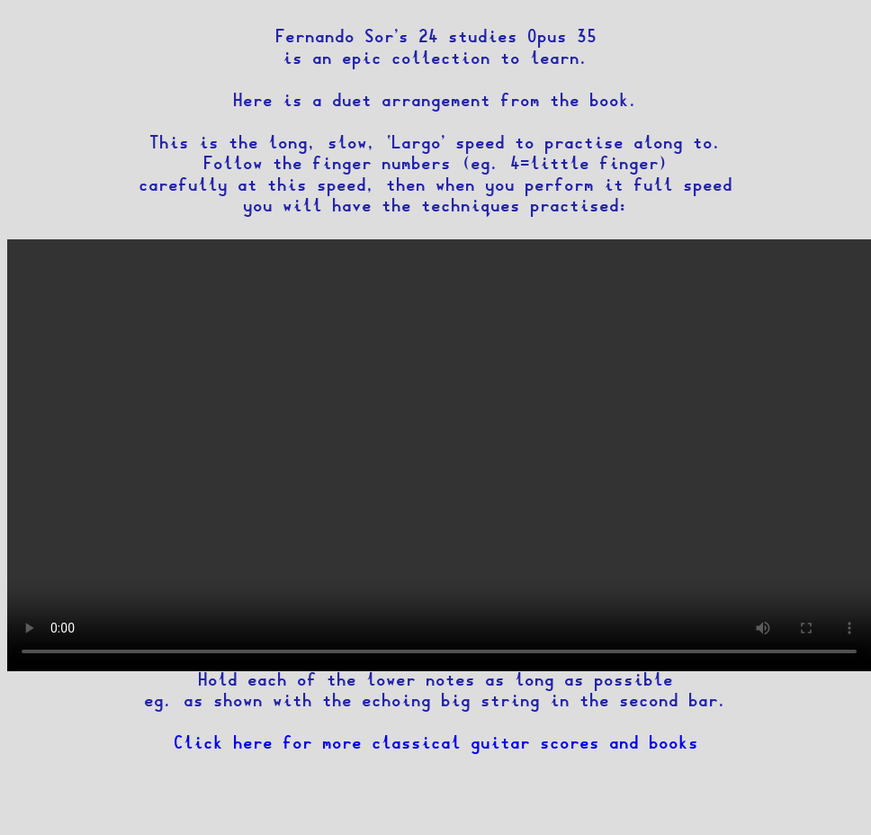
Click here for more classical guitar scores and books (436, 744)
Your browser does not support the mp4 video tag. (439, 455)
